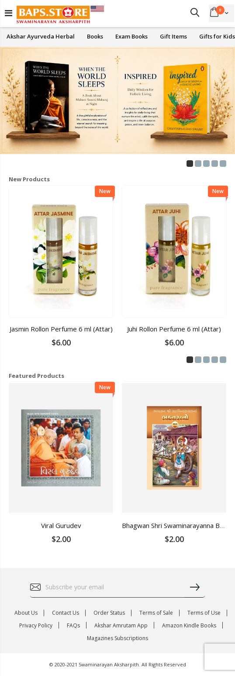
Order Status (109, 612)
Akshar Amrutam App (121, 625)
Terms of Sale (156, 612)
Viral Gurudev (61, 525)
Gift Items (173, 36)
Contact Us (65, 612)
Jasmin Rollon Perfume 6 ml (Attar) (61, 328)
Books (95, 36)
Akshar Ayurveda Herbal (41, 36)
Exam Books (131, 36)
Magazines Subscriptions (117, 638)
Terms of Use (204, 612)
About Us (26, 612)
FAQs (73, 625)
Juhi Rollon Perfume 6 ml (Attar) (174, 328)
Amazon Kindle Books (189, 625)
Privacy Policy (35, 625)
